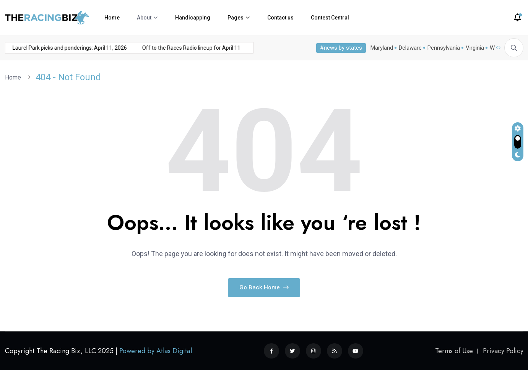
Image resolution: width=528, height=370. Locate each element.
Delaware (410, 47)
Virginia (475, 47)
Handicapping (192, 18)
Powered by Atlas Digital (155, 351)
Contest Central (330, 18)
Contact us (280, 18)
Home (112, 18)
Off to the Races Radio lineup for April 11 (177, 48)
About (144, 18)
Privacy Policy (503, 351)
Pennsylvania (443, 47)
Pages (235, 18)
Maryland (381, 47)
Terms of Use (454, 351)
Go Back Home (264, 287)
